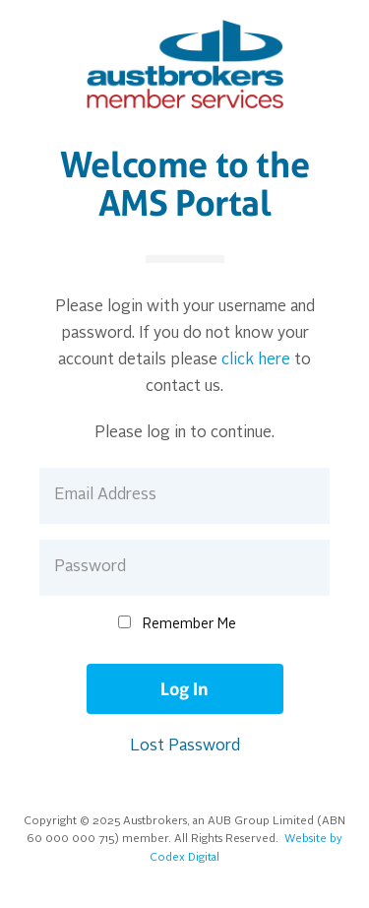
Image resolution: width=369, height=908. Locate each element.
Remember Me (189, 624)
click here (255, 360)
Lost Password (185, 746)
